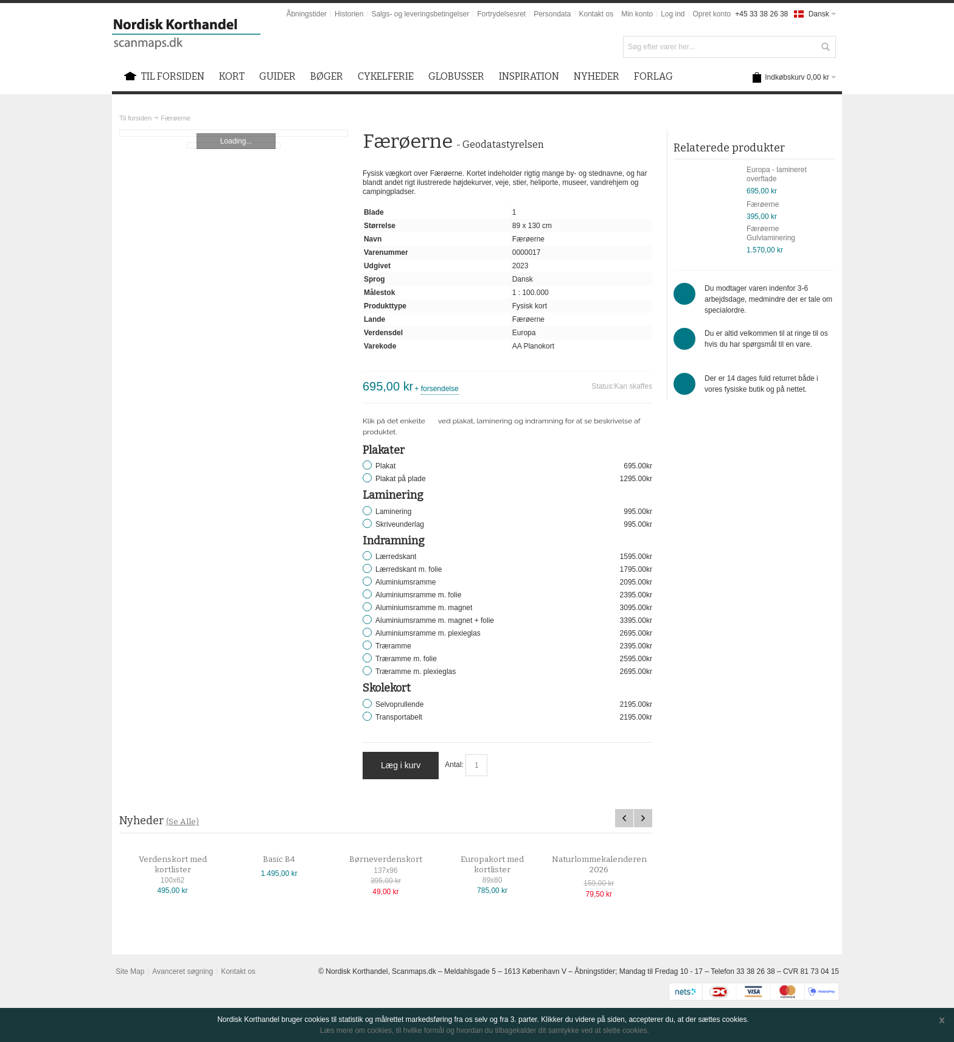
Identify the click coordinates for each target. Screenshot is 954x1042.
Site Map (130, 971)
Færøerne (763, 204)
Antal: (454, 765)
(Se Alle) (182, 821)
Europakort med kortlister (502, 865)
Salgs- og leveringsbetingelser (420, 14)
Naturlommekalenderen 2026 (609, 865)
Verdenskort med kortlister (183, 865)
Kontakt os (596, 14)
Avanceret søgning (182, 971)
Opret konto (712, 14)
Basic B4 (289, 859)
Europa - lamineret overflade (777, 174)
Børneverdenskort (396, 859)
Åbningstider (306, 14)
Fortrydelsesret (501, 14)
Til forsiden (135, 118)
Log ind (672, 14)
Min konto (637, 14)
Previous (624, 818)
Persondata (552, 14)
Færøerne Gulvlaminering (771, 233)
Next (643, 818)
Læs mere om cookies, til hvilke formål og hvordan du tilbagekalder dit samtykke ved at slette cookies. (484, 1030)
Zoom (233, 133)
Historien (349, 14)
